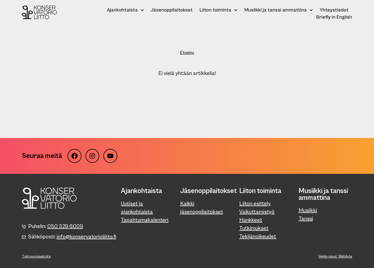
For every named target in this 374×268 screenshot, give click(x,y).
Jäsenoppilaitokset (172, 10)
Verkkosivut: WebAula (335, 257)
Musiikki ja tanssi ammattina (278, 10)
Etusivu (187, 52)
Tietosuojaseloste (36, 257)
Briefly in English (334, 17)
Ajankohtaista (125, 10)
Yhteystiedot (334, 10)
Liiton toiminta (219, 10)
